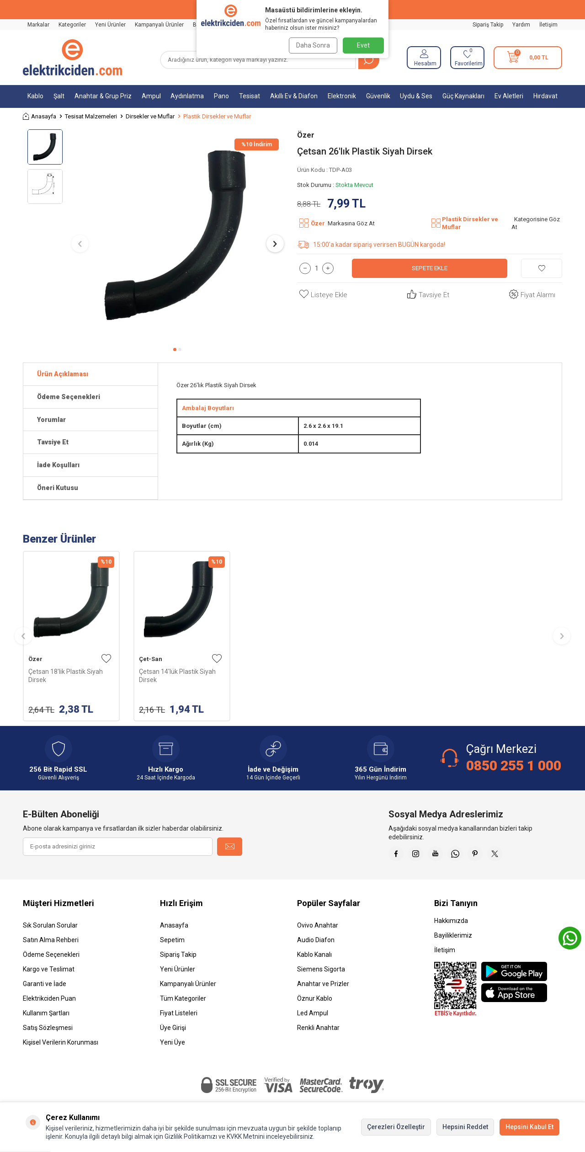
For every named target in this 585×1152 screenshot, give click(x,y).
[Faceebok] (397, 855)
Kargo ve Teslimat (48, 972)
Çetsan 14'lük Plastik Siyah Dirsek (177, 675)
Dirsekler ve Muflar (150, 116)
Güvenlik (378, 96)
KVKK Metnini (245, 1136)
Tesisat (249, 96)
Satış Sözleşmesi (48, 1031)
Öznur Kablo (314, 1001)
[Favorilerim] (467, 57)
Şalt (58, 96)
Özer (305, 135)
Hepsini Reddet (465, 1127)
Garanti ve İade (44, 987)
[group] (177, 235)
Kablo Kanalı (314, 957)
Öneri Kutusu (57, 487)
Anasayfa (39, 116)
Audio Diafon (316, 943)
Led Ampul (312, 1016)
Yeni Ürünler (110, 24)
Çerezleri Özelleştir (396, 1127)
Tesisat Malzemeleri (91, 116)
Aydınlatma (187, 96)
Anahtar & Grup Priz (103, 96)
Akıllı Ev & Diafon (294, 96)
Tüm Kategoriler (183, 1001)
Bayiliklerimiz (453, 938)
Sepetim (172, 943)
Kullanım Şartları (46, 1016)
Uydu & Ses (416, 96)
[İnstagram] (420, 855)
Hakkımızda (451, 924)
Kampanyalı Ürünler (159, 24)
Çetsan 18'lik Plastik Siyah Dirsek (65, 675)
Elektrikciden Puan (49, 1001)
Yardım (521, 24)
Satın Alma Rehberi (51, 943)
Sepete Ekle (429, 268)
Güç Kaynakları (463, 96)
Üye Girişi (173, 1031)
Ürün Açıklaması (62, 374)
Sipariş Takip (488, 24)
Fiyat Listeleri (178, 1016)
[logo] (72, 57)
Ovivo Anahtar (317, 928)
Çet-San (150, 659)
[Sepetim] (528, 57)
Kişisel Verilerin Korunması (60, 1045)
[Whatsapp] (466, 855)
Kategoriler (72, 24)
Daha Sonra (312, 45)
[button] (174, 349)
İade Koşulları (58, 465)
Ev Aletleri (509, 96)
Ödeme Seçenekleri (68, 396)
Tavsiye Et (427, 295)
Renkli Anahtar (318, 1031)
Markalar (38, 24)
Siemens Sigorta (321, 972)
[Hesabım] (424, 57)
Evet (363, 45)
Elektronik (342, 96)
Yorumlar (51, 419)
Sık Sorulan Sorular (50, 928)
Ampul (151, 96)
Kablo (35, 96)
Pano (221, 96)
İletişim (548, 24)
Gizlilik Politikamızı (191, 1136)
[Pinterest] (489, 855)
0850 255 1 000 (513, 765)
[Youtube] (443, 855)
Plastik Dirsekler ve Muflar (217, 116)
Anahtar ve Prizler (323, 987)
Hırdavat (545, 96)
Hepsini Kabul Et (529, 1127)
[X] (512, 855)
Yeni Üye (172, 1045)
